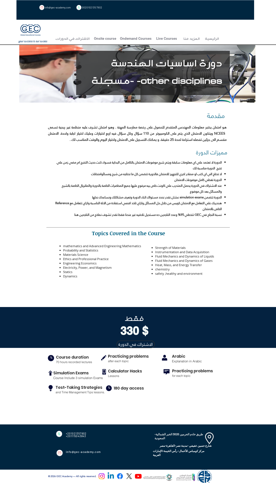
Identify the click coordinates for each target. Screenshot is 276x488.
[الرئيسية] (212, 39)
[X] (129, 476)
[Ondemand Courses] (136, 39)
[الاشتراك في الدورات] (73, 39)
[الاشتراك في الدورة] (136, 344)
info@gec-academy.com (58, 7)
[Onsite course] (105, 39)
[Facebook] (120, 476)
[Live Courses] (166, 39)
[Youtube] (138, 476)
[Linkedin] (111, 476)
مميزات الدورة (212, 151)
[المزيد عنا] (191, 39)
